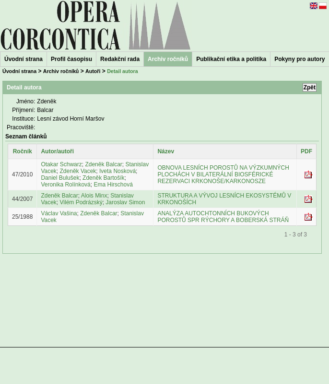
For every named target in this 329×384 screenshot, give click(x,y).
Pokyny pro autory (299, 59)
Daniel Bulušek (60, 177)
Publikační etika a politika (231, 59)
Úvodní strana (23, 59)
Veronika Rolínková (65, 184)
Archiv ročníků (61, 71)
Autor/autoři (57, 151)
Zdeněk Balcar (103, 164)
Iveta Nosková (117, 171)
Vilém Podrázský (81, 202)
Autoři (92, 71)
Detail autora (122, 71)
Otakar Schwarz (61, 164)
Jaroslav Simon (125, 202)
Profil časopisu (71, 59)
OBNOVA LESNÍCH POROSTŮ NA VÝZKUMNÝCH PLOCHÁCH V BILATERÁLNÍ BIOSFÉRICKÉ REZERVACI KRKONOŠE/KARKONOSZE (223, 174)
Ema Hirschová (113, 184)
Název (165, 151)
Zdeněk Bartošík (103, 177)
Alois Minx (94, 195)
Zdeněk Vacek (78, 171)
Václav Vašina (59, 213)
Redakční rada (120, 59)
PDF (306, 151)
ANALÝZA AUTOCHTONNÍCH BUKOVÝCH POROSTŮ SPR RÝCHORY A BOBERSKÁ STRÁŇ (223, 216)
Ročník (22, 151)
